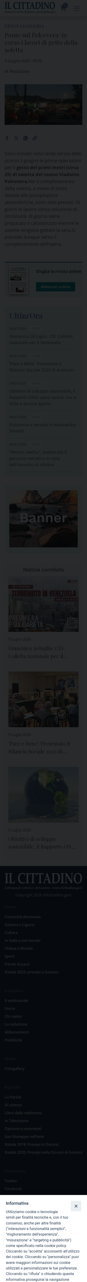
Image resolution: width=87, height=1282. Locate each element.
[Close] (76, 1206)
